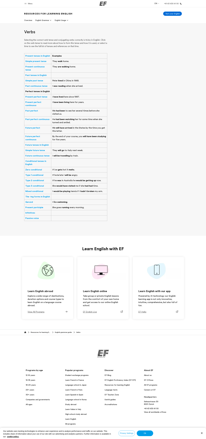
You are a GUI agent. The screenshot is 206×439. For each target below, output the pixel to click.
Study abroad (70, 404)
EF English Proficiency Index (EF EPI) (120, 380)
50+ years (30, 395)
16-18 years (30, 380)
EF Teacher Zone (112, 395)
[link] (48, 13)
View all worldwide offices (155, 412)
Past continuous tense (36, 86)
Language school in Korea (76, 399)
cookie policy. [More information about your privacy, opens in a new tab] (13, 437)
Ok (145, 433)
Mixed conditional (34, 191)
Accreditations (111, 404)
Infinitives (30, 213)
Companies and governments (38, 399)
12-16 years (30, 375)
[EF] (103, 4)
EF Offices (148, 380)
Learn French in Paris (73, 390)
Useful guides (110, 399)
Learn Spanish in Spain (74, 395)
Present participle (34, 207)
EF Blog (108, 375)
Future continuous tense (37, 156)
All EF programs (150, 385)
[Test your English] (172, 14)
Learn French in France (74, 380)
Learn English (70, 419)
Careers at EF (150, 390)
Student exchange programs (77, 375)
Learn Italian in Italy (73, 409)
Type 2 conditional (34, 180)
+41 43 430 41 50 (151, 408)
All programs (70, 424)
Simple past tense (34, 80)
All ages (29, 404)
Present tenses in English (37, 56)
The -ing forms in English (37, 196)
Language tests (111, 390)
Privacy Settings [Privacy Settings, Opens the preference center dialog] (126, 433)
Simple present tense (35, 61)
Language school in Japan (75, 385)
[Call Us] (172, 3)
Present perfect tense (36, 97)
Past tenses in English (36, 75)
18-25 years (31, 385)
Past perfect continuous (37, 119)
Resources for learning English (117, 385)
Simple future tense (35, 150)
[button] (29, 3)
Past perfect (31, 111)
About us (148, 375)
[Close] (202, 433)
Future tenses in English (37, 145)
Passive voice (32, 218)
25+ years (30, 390)
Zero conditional (33, 170)
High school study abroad (76, 414)
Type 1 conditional (34, 175)
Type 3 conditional (34, 186)
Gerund (29, 202)
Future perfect (32, 128)
